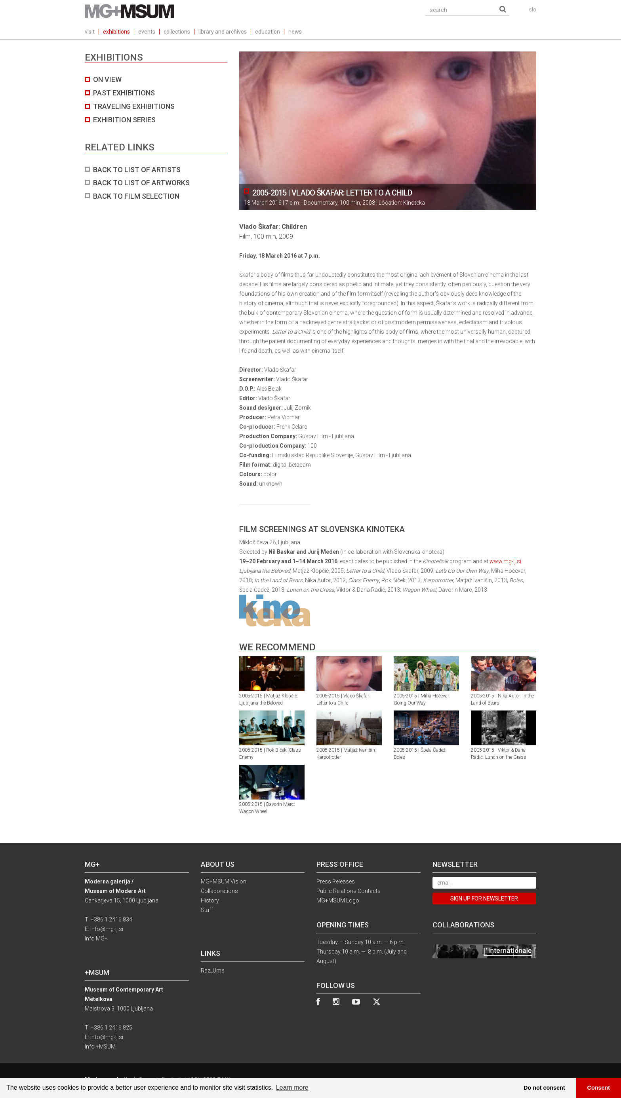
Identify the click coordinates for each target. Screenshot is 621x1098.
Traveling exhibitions (134, 106)
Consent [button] (598, 1088)
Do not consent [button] (544, 1088)
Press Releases (335, 881)
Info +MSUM (100, 1046)
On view (107, 79)
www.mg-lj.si (505, 561)
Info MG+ (96, 938)
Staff (207, 910)
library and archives (222, 31)
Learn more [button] (292, 1087)
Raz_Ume (212, 970)
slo (532, 9)
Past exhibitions (124, 93)
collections (177, 31)
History (210, 900)
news (295, 31)
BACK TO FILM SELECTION (136, 196)
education (267, 31)
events (146, 31)
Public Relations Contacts (348, 891)
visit (90, 31)
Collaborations (219, 891)
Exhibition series (124, 120)
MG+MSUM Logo (337, 900)
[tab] (156, 138)
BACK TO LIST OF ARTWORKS (141, 183)
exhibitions (116, 31)
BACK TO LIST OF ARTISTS (137, 169)
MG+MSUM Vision (223, 881)
